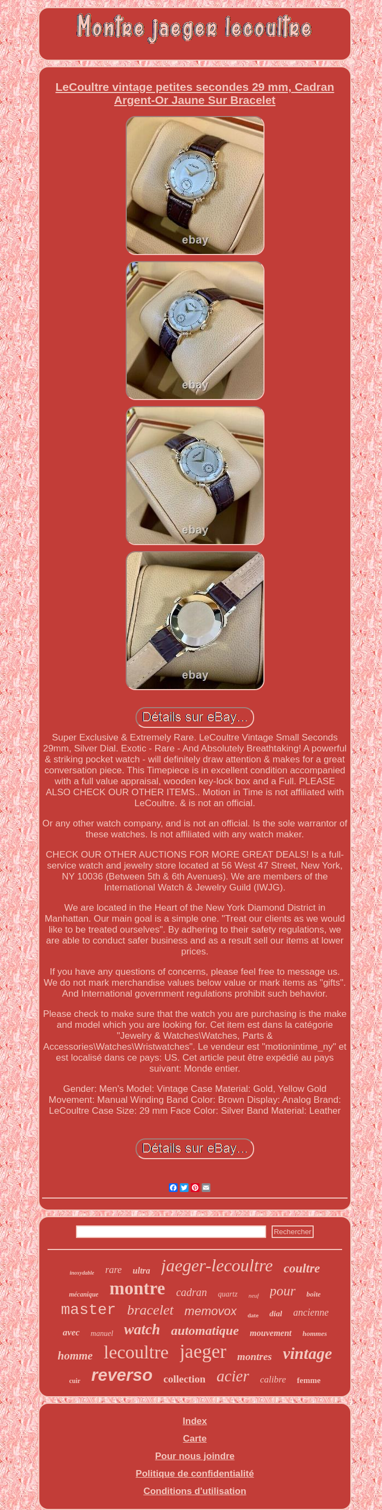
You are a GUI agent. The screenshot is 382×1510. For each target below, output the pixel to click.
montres (254, 1356)
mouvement (270, 1333)
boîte (314, 1294)
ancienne (310, 1312)
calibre (273, 1379)
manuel (102, 1333)
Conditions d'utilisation (194, 1491)
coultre (302, 1268)
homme (75, 1355)
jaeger (203, 1351)
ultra (141, 1270)
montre (137, 1288)
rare (113, 1269)
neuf (254, 1295)
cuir (74, 1381)
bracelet (150, 1310)
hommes (315, 1333)
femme (308, 1380)
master (88, 1309)
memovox (211, 1311)
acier (232, 1376)
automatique (205, 1330)
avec (71, 1332)
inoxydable (81, 1273)
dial (275, 1313)
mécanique (83, 1294)
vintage (307, 1353)
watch (142, 1329)
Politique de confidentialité (195, 1473)
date (253, 1315)
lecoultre (136, 1352)
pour (283, 1290)
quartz (228, 1294)
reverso (121, 1375)
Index (195, 1421)
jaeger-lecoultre (217, 1265)
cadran (191, 1292)
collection (184, 1379)
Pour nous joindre (194, 1456)
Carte (195, 1438)
